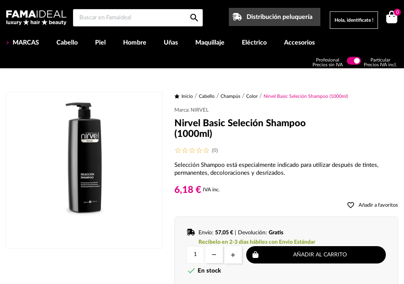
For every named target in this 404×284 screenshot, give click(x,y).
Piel (100, 42)
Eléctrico (254, 42)
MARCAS (25, 42)
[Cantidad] (195, 254)
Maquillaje (209, 42)
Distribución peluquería (279, 17)
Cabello (67, 42)
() (396, 13)
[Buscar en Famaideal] (138, 17)
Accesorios (299, 42)
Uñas (171, 42)
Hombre (134, 42)
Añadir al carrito (320, 255)
